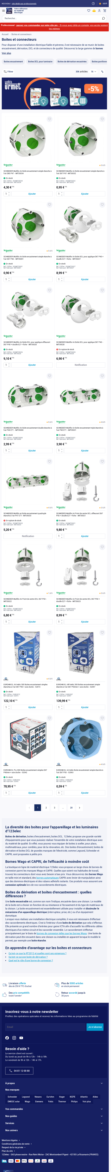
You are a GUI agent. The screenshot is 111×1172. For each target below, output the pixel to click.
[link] (29, 807)
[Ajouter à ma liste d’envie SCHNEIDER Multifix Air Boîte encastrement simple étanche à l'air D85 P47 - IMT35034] (49, 119)
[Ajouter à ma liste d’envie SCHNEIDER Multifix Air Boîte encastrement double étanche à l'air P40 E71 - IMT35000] (49, 376)
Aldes (95, 1097)
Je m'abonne (95, 1027)
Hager (62, 1097)
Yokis (50, 1102)
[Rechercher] (103, 18)
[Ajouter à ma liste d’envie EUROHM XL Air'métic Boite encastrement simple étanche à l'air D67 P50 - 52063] (102, 718)
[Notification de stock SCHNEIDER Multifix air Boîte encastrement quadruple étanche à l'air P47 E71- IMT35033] (28, 536)
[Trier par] (102, 72)
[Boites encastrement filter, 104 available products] (13, 62)
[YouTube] (21, 1038)
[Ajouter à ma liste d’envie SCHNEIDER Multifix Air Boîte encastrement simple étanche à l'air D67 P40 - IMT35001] (49, 205)
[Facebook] (7, 1038)
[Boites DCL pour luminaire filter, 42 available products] (40, 62)
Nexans (38, 1097)
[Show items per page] (93, 72)
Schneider (12, 1097)
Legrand (26, 1097)
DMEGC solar (14, 1102)
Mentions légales (10, 1140)
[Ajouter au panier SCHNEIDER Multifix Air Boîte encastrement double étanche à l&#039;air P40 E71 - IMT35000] (31, 450)
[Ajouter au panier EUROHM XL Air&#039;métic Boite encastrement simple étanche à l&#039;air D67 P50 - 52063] (84, 793)
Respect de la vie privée (12, 1148)
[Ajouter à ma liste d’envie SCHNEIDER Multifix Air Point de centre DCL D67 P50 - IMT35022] (49, 547)
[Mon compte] (99, 10)
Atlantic (84, 1097)
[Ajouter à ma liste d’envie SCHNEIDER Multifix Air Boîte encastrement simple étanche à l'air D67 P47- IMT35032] (102, 119)
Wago (27, 1102)
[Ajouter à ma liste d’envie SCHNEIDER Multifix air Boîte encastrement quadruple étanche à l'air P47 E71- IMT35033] (49, 461)
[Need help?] (93, 3)
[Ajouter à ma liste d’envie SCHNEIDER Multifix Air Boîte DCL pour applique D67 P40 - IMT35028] (102, 290)
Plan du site (7, 1151)
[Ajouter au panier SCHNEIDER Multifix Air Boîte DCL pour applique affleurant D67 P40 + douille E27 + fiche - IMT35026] (31, 365)
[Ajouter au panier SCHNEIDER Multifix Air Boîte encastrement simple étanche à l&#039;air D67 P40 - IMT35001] (31, 279)
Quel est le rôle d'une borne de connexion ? (31, 960)
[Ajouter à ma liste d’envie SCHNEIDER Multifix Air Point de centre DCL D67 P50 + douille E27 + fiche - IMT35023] (102, 547)
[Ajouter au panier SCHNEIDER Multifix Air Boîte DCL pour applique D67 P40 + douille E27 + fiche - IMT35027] (84, 279)
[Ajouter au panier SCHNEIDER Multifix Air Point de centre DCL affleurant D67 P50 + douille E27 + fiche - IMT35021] (84, 536)
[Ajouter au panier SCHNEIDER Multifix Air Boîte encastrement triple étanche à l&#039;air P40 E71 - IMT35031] (84, 450)
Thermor (62, 1102)
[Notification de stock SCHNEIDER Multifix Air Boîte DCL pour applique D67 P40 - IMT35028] (80, 365)
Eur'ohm (50, 1097)
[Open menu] (3, 10)
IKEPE (72, 1097)
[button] (102, 165)
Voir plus (6, 53)
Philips (74, 1102)
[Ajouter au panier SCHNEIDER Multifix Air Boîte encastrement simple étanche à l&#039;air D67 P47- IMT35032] (84, 194)
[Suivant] (79, 807)
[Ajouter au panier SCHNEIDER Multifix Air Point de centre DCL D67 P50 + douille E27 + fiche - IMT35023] (84, 621)
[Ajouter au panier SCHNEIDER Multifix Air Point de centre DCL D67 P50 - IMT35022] (31, 621)
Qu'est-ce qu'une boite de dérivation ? (28, 957)
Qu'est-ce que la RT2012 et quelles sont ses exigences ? (37, 953)
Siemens (39, 1102)
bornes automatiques (47, 877)
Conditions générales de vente (15, 1144)
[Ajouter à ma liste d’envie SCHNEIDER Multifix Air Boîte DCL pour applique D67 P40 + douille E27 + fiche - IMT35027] (102, 205)
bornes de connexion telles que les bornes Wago (62, 933)
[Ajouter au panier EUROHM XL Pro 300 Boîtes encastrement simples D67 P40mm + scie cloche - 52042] (31, 793)
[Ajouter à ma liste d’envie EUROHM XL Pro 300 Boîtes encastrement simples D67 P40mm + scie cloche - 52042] (49, 718)
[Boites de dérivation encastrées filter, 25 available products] (72, 62)
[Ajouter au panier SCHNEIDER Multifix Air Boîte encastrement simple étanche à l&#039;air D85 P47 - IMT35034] (31, 194)
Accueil (5, 34)
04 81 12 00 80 (19, 1071)
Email (10, 1027)
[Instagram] (14, 1038)
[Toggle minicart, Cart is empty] (104, 10)
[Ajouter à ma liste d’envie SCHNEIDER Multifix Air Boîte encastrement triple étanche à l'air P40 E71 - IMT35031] (102, 376)
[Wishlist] (88, 10)
